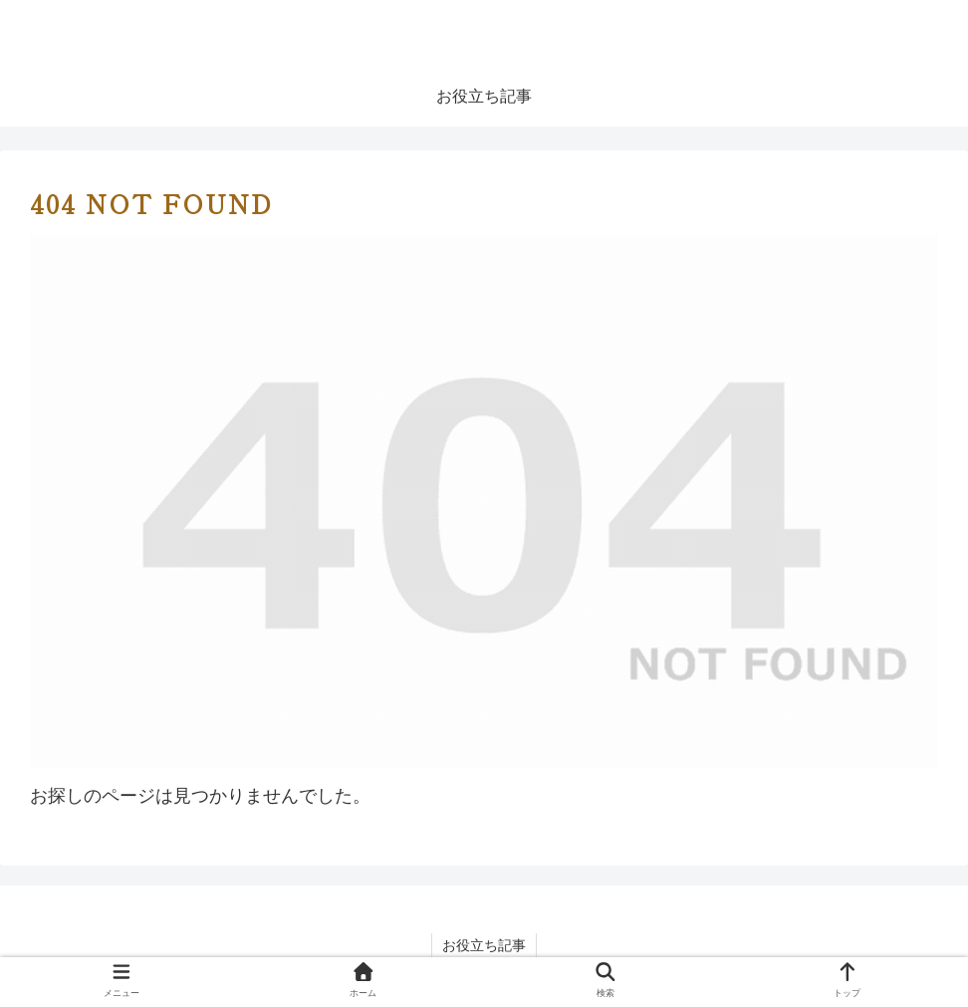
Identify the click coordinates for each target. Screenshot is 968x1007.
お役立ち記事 (484, 945)
